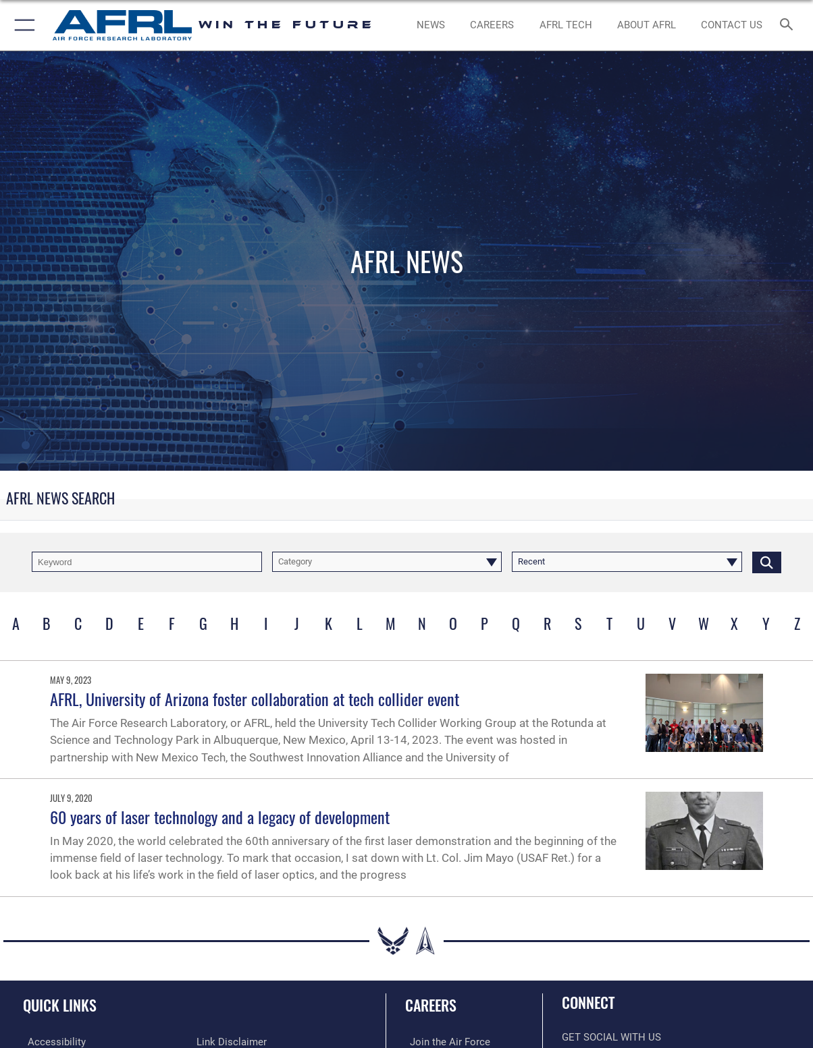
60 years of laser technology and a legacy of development (220, 817)
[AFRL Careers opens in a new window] (492, 25)
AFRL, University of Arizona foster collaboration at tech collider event (254, 699)
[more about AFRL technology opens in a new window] (566, 25)
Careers (430, 1004)
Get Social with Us (611, 1037)
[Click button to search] (766, 562)
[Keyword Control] (147, 562)
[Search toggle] (789, 25)
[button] (22, 25)
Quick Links (60, 1004)
